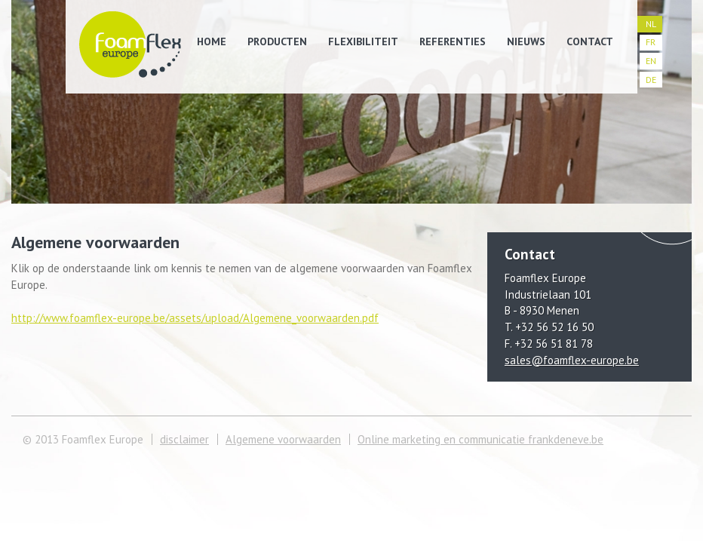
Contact (589, 41)
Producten (277, 41)
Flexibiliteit (363, 41)
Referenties (452, 41)
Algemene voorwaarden (283, 439)
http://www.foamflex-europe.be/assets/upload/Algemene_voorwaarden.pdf (195, 318)
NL (651, 23)
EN (651, 60)
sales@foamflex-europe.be (572, 360)
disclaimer (184, 439)
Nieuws (526, 41)
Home (211, 41)
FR (650, 42)
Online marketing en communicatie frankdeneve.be (480, 439)
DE (651, 79)
